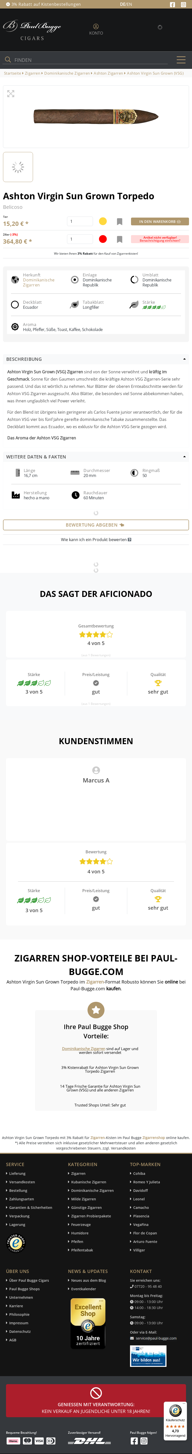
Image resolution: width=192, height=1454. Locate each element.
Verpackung (19, 1216)
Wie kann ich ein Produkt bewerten (96, 539)
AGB (12, 1340)
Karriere (16, 1306)
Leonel (139, 1199)
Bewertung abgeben (95, 525)
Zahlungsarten (21, 1199)
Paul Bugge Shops (24, 1288)
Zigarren (97, 1137)
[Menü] (184, 1405)
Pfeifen (77, 1241)
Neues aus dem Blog (88, 1280)
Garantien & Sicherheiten (30, 1207)
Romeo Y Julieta (146, 1182)
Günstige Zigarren (86, 1207)
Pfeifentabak (82, 1250)
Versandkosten (22, 1182)
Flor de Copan (145, 1233)
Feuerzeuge (81, 1224)
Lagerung (17, 1224)
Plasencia (141, 1216)
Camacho (141, 1207)
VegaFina (140, 1224)
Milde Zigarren (83, 1199)
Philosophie (19, 1314)
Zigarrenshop (153, 1137)
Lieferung (17, 1173)
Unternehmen (21, 1297)
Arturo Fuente (145, 1241)
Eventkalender (83, 1288)
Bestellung (18, 1190)
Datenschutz (20, 1331)
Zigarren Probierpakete (91, 1216)
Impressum (18, 1323)
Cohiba (139, 1173)
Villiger (139, 1250)
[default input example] (80, 221)
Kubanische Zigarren (88, 1182)
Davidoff (140, 1190)
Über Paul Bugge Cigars (29, 1280)
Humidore (79, 1233)
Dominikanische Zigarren (39, 282)
